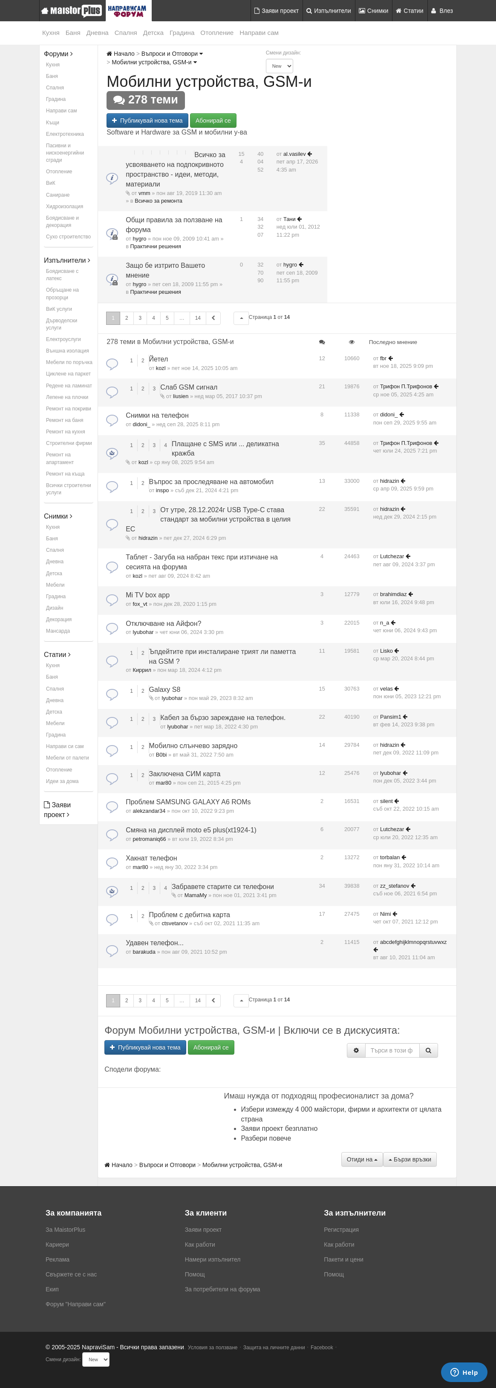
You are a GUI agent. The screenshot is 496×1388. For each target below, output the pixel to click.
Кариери (57, 1244)
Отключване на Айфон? (163, 623)
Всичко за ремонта (158, 201)
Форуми (58, 53)
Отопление (217, 32)
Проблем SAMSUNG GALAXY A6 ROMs (188, 802)
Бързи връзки (410, 1159)
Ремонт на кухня (65, 432)
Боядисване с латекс (62, 274)
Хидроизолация (64, 206)
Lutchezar (392, 556)
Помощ (195, 1274)
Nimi (385, 914)
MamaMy (196, 895)
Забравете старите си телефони (223, 886)
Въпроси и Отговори (172, 53)
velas (386, 688)
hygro (139, 238)
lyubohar (143, 632)
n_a (384, 622)
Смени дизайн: (283, 53)
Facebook (322, 1348)
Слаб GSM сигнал (188, 387)
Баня (73, 32)
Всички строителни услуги (68, 489)
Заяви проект (276, 10)
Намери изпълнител (213, 1259)
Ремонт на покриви (68, 409)
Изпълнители (328, 10)
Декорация (59, 619)
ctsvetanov (174, 923)
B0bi (161, 754)
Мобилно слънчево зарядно (193, 745)
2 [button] (126, 318)
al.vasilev (294, 154)
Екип (52, 1289)
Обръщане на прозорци (62, 293)
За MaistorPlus (65, 1229)
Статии (409, 10)
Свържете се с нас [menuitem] (71, 1274)
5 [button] (167, 318)
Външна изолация (67, 351)
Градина (182, 32)
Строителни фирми (69, 443)
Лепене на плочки (67, 397)
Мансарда (58, 631)
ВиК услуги (59, 309)
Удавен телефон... (155, 942)
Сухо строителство (68, 237)
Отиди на (362, 1159)
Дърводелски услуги (61, 324)
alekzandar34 (149, 811)
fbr (383, 358)
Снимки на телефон (157, 415)
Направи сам (259, 32)
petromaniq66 (149, 839)
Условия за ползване (213, 1348)
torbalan (390, 857)
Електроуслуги (63, 339)
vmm (144, 193)
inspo (162, 490)
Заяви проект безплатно (279, 1128)
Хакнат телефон (151, 858)
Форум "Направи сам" (76, 1304)
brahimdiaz (393, 594)
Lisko (386, 651)
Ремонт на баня (65, 420)
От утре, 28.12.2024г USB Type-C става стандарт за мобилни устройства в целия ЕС (208, 519)
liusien (180, 396)
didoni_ (141, 424)
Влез (442, 10)
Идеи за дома (62, 781)
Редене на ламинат (69, 386)
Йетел (158, 359)
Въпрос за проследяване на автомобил (211, 481)
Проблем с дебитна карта (189, 914)
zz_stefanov (394, 886)
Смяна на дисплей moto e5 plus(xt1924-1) (191, 830)
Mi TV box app (148, 595)
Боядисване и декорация (62, 221)
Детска (153, 32)
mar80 (163, 783)
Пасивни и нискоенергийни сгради (65, 153)
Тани (289, 219)
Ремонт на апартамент (60, 458)
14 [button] (198, 318)
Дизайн (54, 608)
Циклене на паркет (68, 374)
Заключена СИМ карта (185, 773)
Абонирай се (213, 120)
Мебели (55, 585)
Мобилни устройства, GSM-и (154, 62)
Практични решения (155, 246)
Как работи (200, 1244)
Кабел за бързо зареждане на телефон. (222, 717)
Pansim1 (390, 717)
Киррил (142, 670)
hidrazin (389, 481)
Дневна (98, 32)
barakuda (144, 952)
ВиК (50, 183)
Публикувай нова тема (147, 120)
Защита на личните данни (274, 1348)
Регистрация (341, 1229)
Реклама (57, 1259)
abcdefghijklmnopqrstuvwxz (413, 942)
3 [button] (140, 318)
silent (386, 801)
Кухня (51, 32)
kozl (161, 368)
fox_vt (140, 604)
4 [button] (153, 318)
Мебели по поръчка (69, 362)
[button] (241, 318)
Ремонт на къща (65, 474)
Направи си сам (65, 746)
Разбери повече (266, 1138)
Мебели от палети (67, 758)
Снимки (374, 10)
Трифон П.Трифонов (406, 386)
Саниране (57, 195)
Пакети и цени (343, 1259)
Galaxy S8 (165, 689)
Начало (121, 53)
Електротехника (65, 134)
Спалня (126, 32)
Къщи (52, 123)
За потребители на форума (222, 1289)
